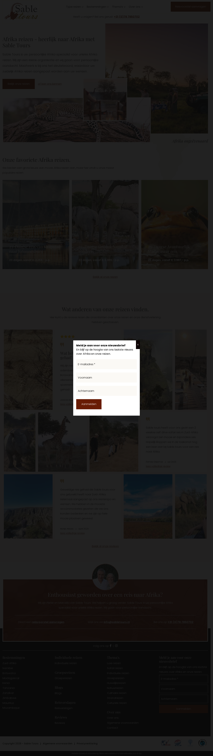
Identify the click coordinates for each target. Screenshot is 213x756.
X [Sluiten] (137, 344)
